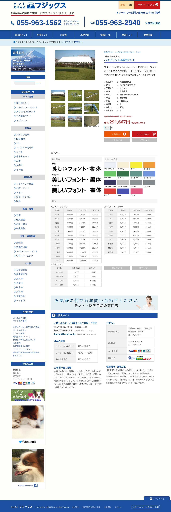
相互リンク (17, 359)
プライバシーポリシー (22, 353)
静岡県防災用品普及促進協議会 (26, 356)
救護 (17, 219)
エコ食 (18, 156)
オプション (20, 124)
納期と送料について (21, 340)
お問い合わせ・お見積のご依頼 (146, 507)
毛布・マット (22, 192)
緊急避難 (19, 223)
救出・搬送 (20, 228)
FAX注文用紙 (154, 26)
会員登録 (107, 507)
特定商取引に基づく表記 (91, 507)
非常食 (63, 35)
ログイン (118, 507)
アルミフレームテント (26, 111)
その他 (18, 173)
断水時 (18, 291)
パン (17, 147)
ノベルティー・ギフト (26, 255)
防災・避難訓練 (27, 240)
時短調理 (19, 142)
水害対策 (19, 300)
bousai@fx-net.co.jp (64, 334)
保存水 (18, 169)
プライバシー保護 (24, 187)
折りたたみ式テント (25, 115)
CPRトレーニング (24, 259)
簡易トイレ (105, 35)
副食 (17, 164)
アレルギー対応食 (24, 151)
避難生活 (28, 181)
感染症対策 (20, 278)
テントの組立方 (19, 334)
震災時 (18, 282)
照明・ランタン (23, 200)
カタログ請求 (153, 15)
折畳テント (42, 35)
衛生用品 (19, 232)
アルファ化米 (22, 138)
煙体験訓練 (20, 250)
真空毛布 (84, 35)
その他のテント (23, 120)
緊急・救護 (28, 212)
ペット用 (19, 304)
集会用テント (21, 35)
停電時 (18, 286)
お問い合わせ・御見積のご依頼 (26, 331)
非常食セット (22, 160)
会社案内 (17, 347)
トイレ (18, 196)
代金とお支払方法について (24, 343)
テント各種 (28, 100)
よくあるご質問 (19, 321)
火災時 (18, 295)
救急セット (127, 35)
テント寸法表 (18, 337)
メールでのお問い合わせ (132, 15)
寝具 (17, 205)
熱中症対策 (20, 273)
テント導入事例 (19, 325)
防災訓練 (148, 35)
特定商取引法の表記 (21, 350)
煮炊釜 (18, 246)
